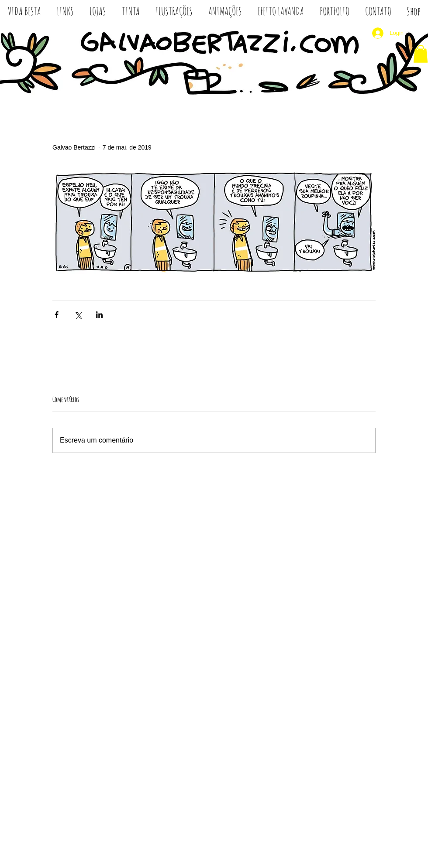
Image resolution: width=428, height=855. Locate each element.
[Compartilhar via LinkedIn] (99, 314)
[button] (420, 54)
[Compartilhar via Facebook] (56, 314)
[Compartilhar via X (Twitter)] (78, 314)
